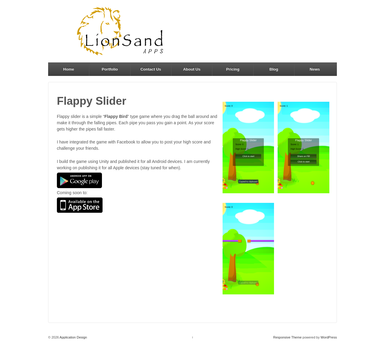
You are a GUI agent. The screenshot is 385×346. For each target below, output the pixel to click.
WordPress (329, 337)
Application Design (73, 337)
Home (68, 69)
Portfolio (110, 69)
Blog (274, 69)
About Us (192, 69)
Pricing (232, 69)
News (315, 69)
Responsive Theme (287, 337)
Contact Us (150, 69)
